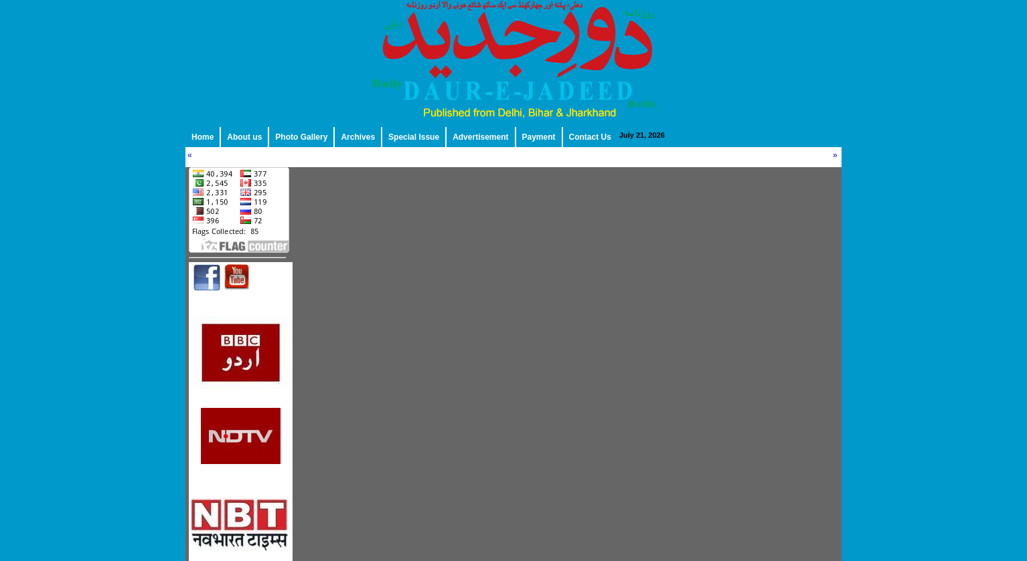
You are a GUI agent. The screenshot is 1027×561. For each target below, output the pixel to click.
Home (202, 137)
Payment (539, 137)
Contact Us (590, 137)
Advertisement (480, 137)
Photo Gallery (301, 137)
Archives (358, 137)
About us (244, 137)
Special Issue (413, 137)
